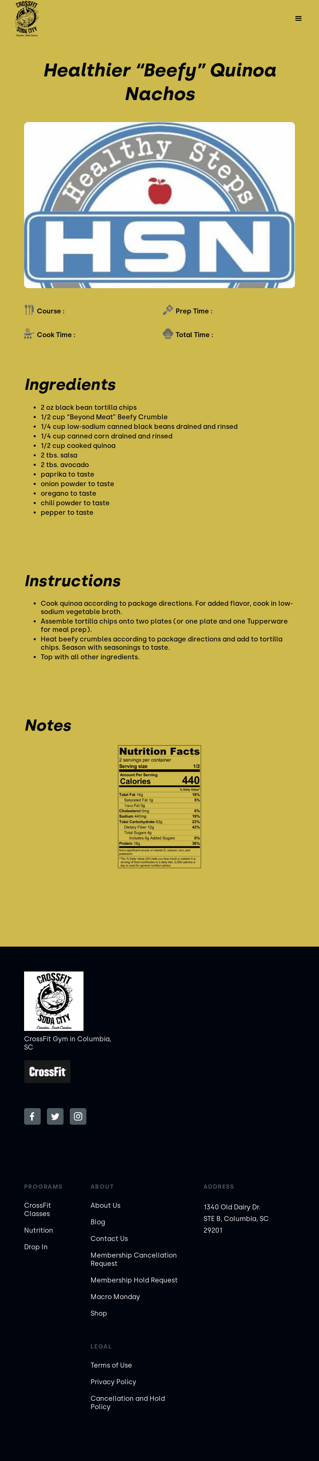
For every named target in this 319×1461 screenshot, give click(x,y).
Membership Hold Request (134, 1280)
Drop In (36, 1247)
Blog (98, 1222)
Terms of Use (111, 1365)
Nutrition (38, 1230)
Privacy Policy (113, 1382)
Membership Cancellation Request (134, 1259)
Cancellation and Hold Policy (128, 1403)
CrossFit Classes (37, 1210)
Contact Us (109, 1239)
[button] (298, 18)
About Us (105, 1205)
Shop (99, 1313)
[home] (26, 18)
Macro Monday (115, 1297)
